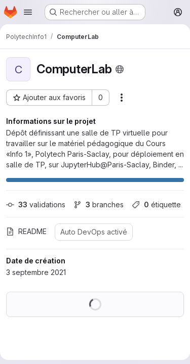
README (26, 231)
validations (35, 204)
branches (98, 204)
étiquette (156, 204)
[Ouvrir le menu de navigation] (28, 12)
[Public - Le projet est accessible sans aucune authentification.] (120, 69)
